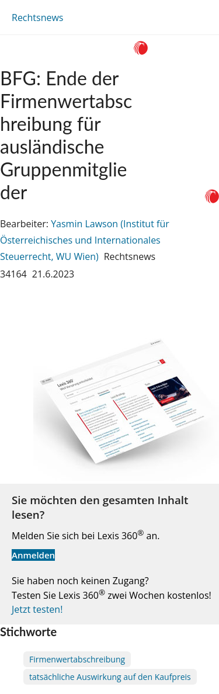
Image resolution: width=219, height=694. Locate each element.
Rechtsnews (37, 17)
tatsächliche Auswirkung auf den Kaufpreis (110, 676)
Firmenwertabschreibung (77, 659)
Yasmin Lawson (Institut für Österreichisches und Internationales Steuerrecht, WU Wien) (84, 240)
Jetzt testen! (37, 609)
